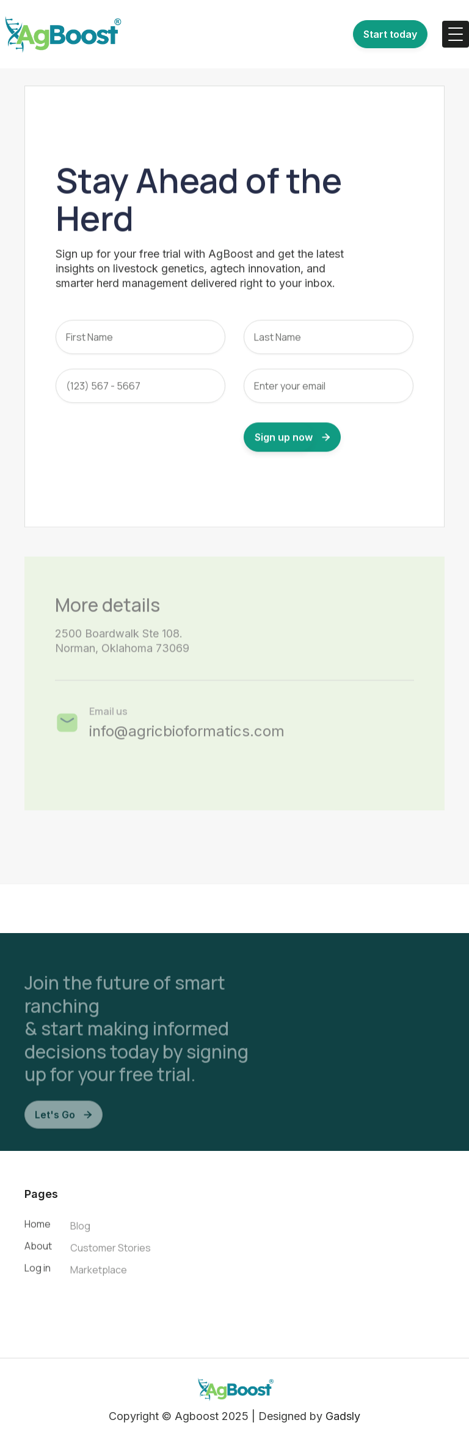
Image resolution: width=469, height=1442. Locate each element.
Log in (37, 1271)
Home (37, 1227)
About (38, 1249)
